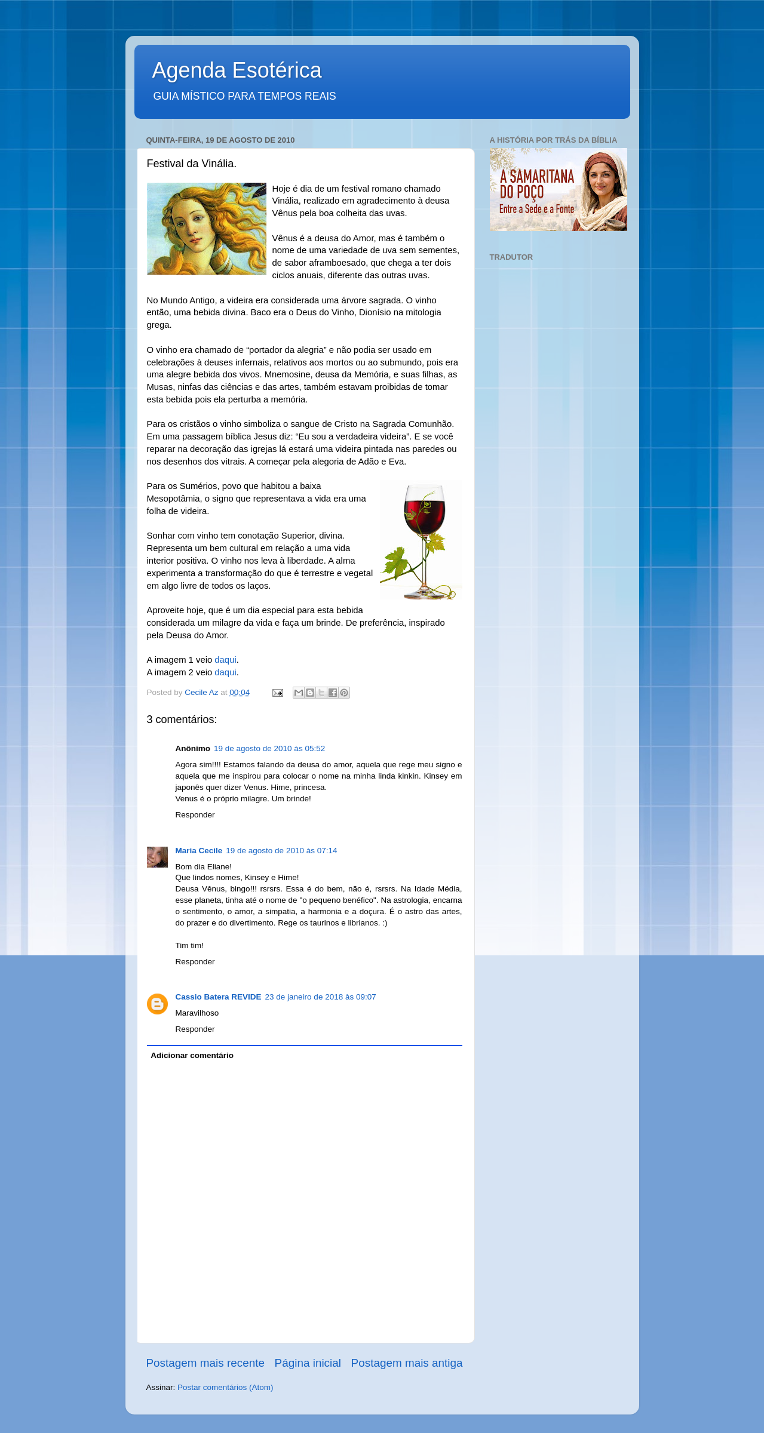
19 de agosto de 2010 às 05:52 (269, 748)
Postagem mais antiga (407, 1363)
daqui (225, 660)
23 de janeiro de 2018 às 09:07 (320, 996)
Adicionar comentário (192, 1055)
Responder (195, 814)
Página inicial (308, 1363)
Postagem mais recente (205, 1363)
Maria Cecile (199, 850)
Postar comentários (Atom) (225, 1387)
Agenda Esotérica (237, 70)
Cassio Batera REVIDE (219, 996)
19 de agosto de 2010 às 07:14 (281, 850)
